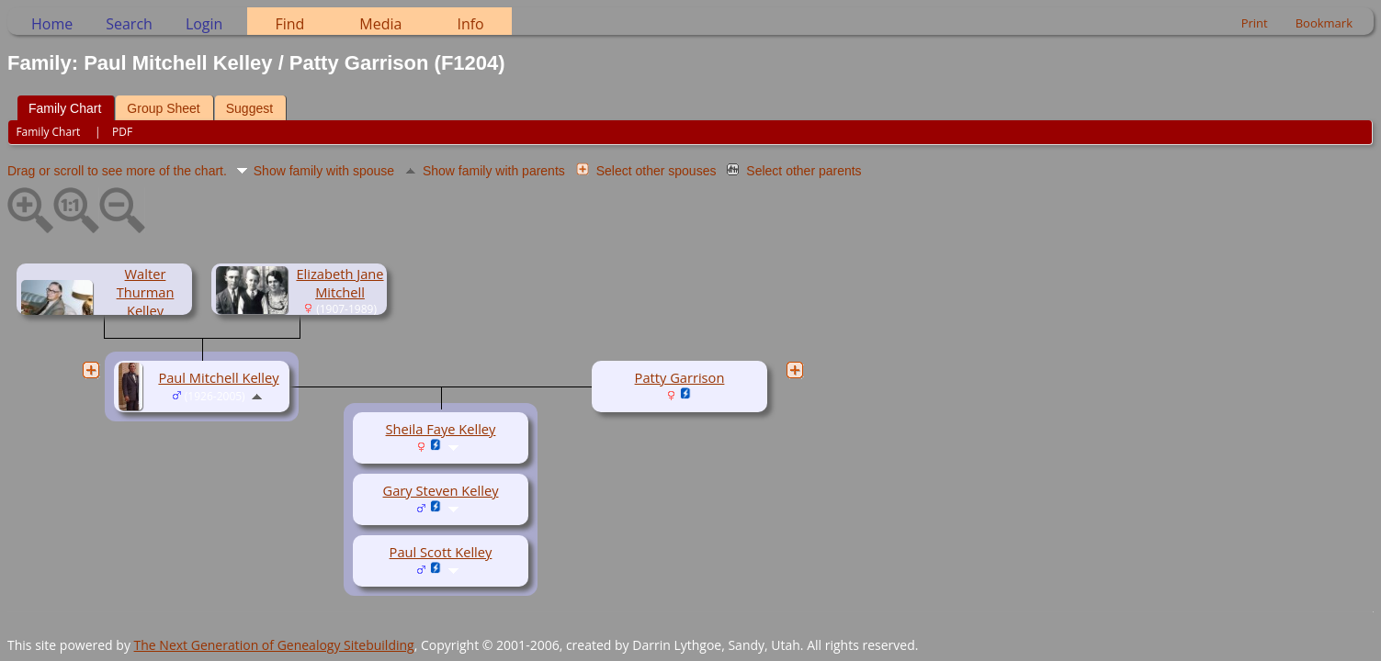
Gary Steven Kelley (441, 490)
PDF (122, 132)
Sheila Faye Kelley (441, 429)
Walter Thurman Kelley (146, 291)
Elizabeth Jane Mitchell (339, 282)
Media (380, 24)
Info (470, 24)
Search (129, 24)
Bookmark (1324, 23)
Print (1254, 23)
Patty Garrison (680, 377)
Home (52, 24)
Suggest (249, 108)
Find (289, 24)
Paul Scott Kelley (441, 552)
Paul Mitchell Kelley (218, 377)
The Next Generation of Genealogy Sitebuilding (274, 645)
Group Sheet (163, 108)
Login (204, 24)
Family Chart (64, 108)
